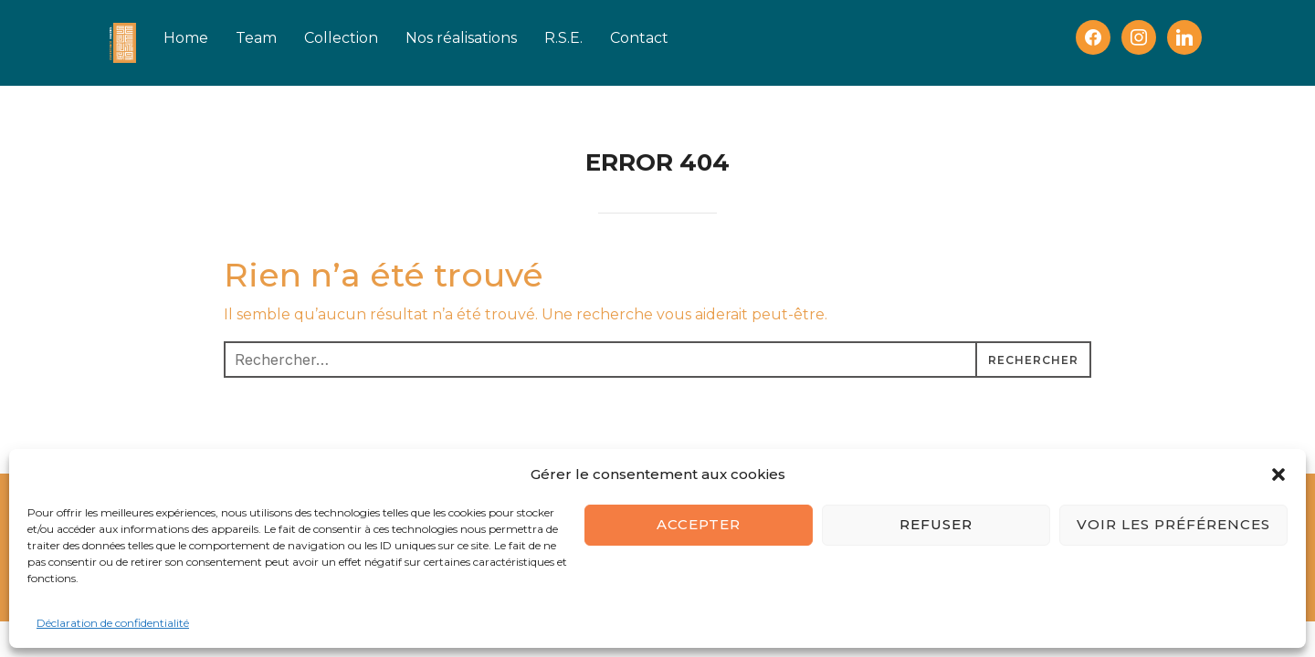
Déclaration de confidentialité (113, 623)
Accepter (699, 524)
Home (213, 38)
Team (283, 38)
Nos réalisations (488, 38)
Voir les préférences (1173, 524)
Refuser (936, 524)
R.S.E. (591, 38)
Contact (666, 38)
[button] (1278, 474)
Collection (368, 38)
